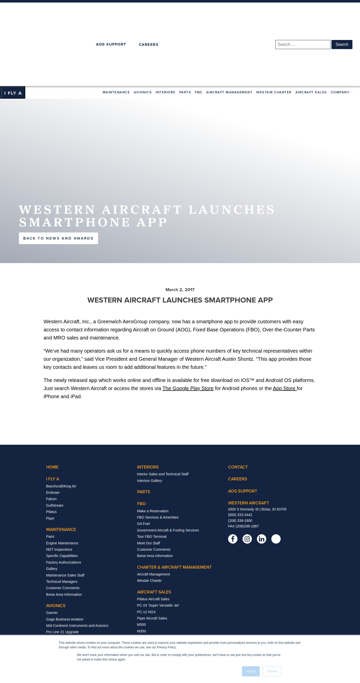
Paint (50, 472)
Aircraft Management (230, 27)
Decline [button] (272, 671)
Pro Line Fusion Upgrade (66, 574)
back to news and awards (58, 173)
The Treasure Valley (153, 623)
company (147, 590)
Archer (142, 573)
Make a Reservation (153, 446)
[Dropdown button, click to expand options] (13, 28)
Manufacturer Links (61, 593)
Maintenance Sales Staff (65, 510)
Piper (50, 454)
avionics (55, 541)
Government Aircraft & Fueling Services (168, 465)
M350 (141, 566)
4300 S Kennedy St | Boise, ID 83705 (257, 444)
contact (238, 402)
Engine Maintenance (62, 478)
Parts (186, 27)
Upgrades (54, 587)
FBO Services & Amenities (158, 453)
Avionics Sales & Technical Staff (71, 606)
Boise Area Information (64, 530)
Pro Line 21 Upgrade (62, 567)
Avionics (143, 27)
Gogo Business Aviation (65, 554)
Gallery (51, 504)
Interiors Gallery (149, 416)
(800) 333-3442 (240, 450)
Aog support (242, 426)
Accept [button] (251, 671)
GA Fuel (143, 459)
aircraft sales (154, 527)
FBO (199, 27)
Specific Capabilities (62, 491)
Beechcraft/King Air (61, 421)
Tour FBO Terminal (151, 472)
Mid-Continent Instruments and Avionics (77, 561)
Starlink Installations (62, 599)
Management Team (152, 598)
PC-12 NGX (146, 547)
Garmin (52, 548)
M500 (141, 560)
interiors (148, 402)
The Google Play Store (187, 324)
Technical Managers (62, 517)
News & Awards (149, 617)
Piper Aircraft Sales (152, 553)
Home (52, 402)
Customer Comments (63, 523)
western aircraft (248, 438)
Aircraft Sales (312, 27)
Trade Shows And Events (157, 604)
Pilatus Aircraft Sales (153, 534)
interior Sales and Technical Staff (162, 410)
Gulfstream (54, 441)
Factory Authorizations (63, 498)
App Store (285, 324)
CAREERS (149, 12)
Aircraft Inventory (150, 579)
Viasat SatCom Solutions (65, 580)
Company (340, 27)
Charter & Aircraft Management (174, 502)
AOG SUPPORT (111, 12)
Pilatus (51, 447)
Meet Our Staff (148, 478)
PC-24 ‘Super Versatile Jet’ (158, 541)
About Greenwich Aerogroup (159, 630)
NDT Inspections (59, 485)
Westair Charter (274, 27)
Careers (143, 610)
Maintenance (117, 27)
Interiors (166, 27)
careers (237, 414)
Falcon (51, 434)
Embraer (53, 428)
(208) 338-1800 (240, 456)
